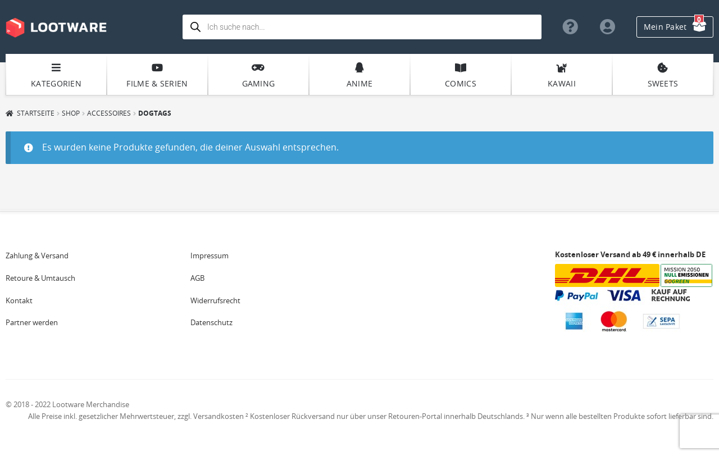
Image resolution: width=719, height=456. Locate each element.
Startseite (35, 112)
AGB (197, 278)
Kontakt (19, 300)
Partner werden (32, 322)
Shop (71, 112)
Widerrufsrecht (215, 300)
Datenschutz (211, 322)
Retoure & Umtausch (40, 278)
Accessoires (109, 112)
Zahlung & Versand (37, 255)
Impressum (209, 255)
